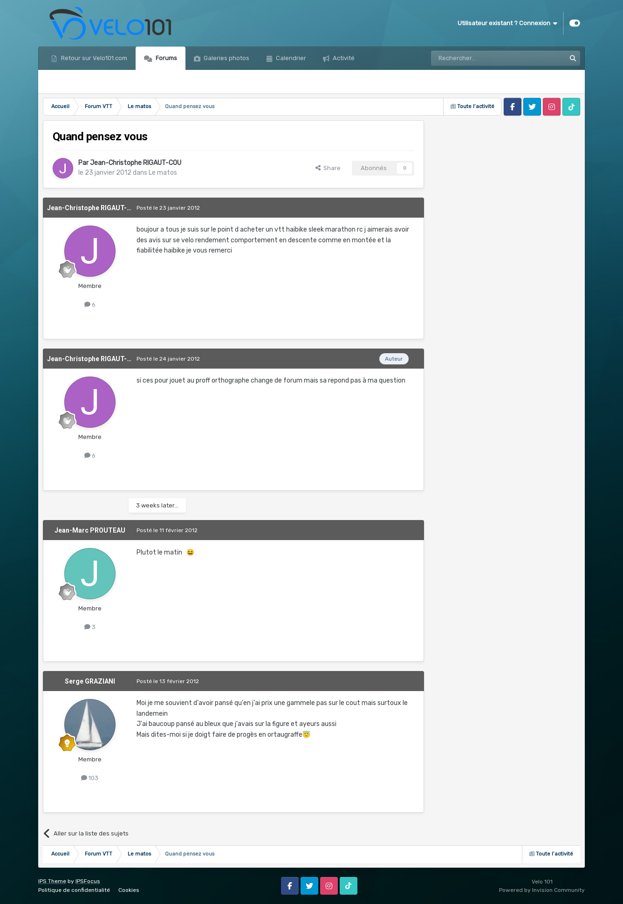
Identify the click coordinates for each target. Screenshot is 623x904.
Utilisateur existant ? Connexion (507, 23)
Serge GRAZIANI (90, 681)
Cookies (128, 890)
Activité (343, 58)
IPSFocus (87, 881)
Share (328, 167)
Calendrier (290, 58)
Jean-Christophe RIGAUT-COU (135, 163)
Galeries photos (225, 58)
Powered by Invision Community (542, 890)
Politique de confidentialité (74, 890)
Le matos (163, 173)
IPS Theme (52, 881)
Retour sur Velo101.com (93, 58)
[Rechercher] (478, 58)
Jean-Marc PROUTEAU (90, 530)
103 (89, 777)
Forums (165, 58)
